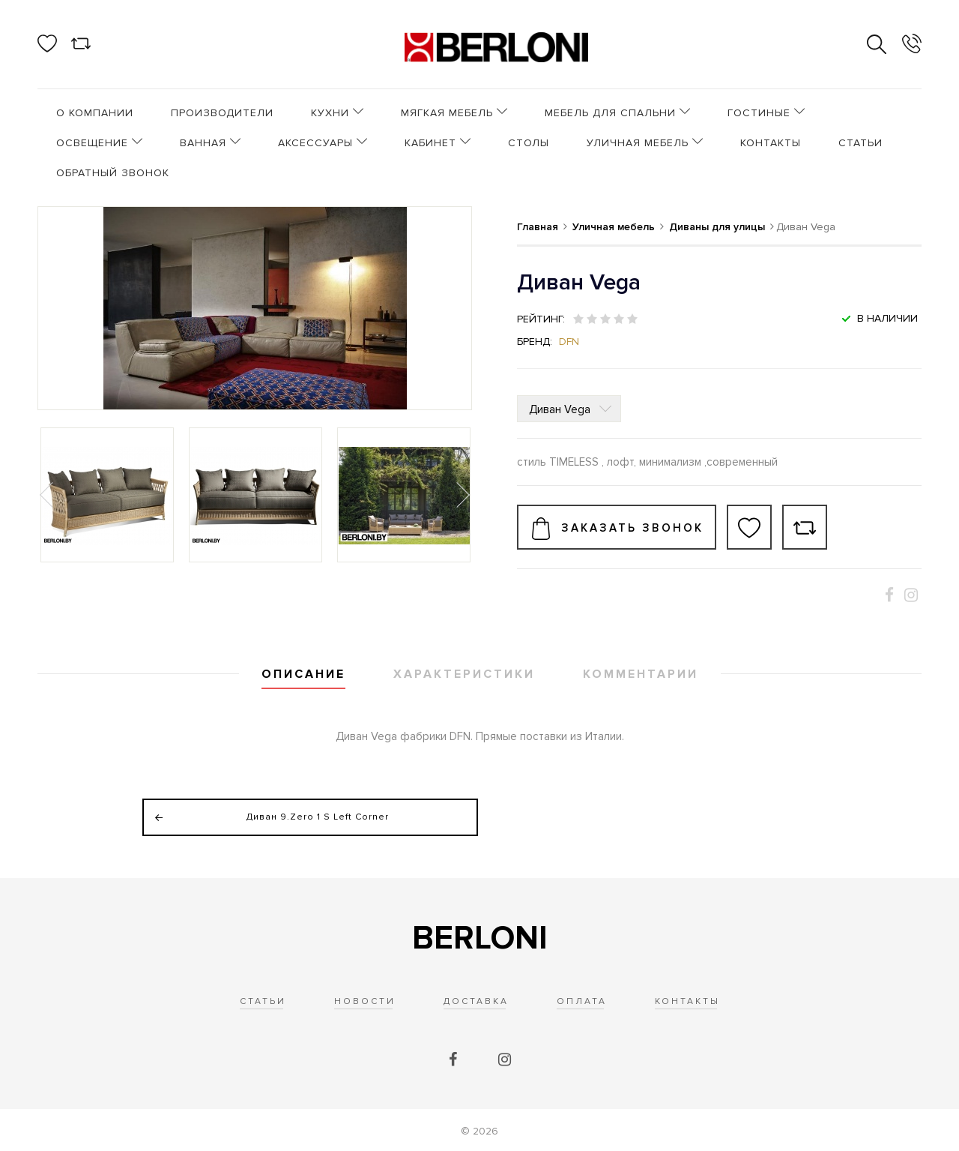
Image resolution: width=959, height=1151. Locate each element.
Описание (303, 674)
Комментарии (640, 674)
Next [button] (462, 495)
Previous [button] (48, 495)
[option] (107, 494)
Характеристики (464, 674)
